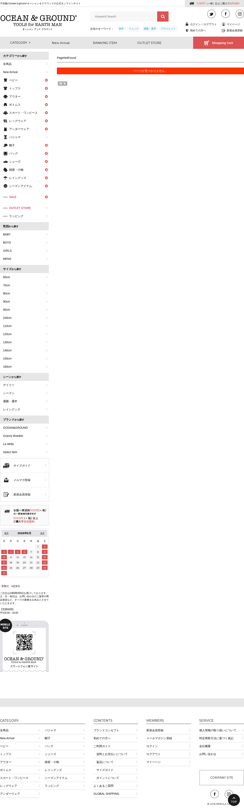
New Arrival (10, 72)
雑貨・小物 (52, 762)
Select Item (10, 452)
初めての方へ (198, 30)
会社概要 (205, 746)
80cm (6, 293)
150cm (7, 358)
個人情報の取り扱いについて (217, 730)
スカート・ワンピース (14, 777)
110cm (7, 326)
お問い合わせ (207, 754)
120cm (7, 334)
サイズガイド (21, 465)
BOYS (7, 242)
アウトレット (168, 28)
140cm (7, 350)
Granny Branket (13, 435)
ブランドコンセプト (106, 730)
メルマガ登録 (21, 480)
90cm (6, 301)
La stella (8, 444)
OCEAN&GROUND (15, 427)
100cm (7, 317)
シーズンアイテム (56, 777)
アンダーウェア (10, 793)
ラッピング (16, 216)
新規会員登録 (235, 30)
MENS (7, 258)
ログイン (195, 24)
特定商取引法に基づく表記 (216, 738)
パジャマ (15, 137)
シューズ (50, 754)
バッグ (49, 746)
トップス (5, 754)
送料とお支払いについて (111, 754)
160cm (7, 366)
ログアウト (210, 24)
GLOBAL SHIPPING (106, 793)
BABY (7, 234)
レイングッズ (11, 409)
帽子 (47, 738)
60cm (6, 277)
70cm (6, 285)
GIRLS (7, 250)
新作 (121, 28)
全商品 (7, 64)
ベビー (4, 746)
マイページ (233, 24)
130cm (7, 342)
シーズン (8, 393)
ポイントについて (106, 777)
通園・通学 (150, 28)
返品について (103, 762)
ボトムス (5, 770)
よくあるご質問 (103, 785)
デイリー (8, 385)
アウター (5, 762)
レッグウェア (8, 785)
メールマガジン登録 (159, 738)
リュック (134, 28)
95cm (6, 309)
